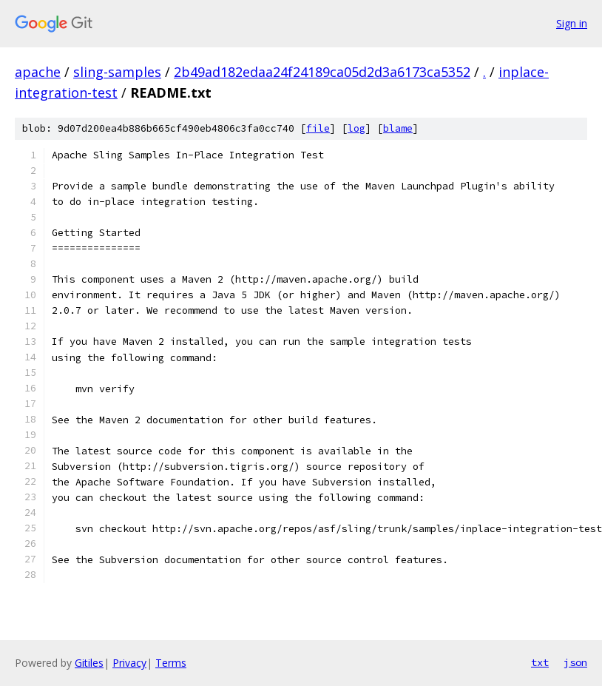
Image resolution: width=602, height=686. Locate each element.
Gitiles (89, 663)
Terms (170, 663)
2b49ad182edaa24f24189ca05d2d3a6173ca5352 (322, 72)
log (356, 128)
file (318, 128)
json (575, 662)
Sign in (571, 23)
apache (38, 72)
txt (540, 662)
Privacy (129, 663)
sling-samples (117, 72)
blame (398, 128)
